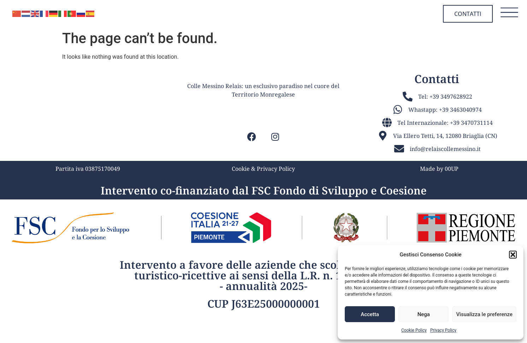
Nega (424, 314)
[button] (512, 254)
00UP (451, 199)
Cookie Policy (414, 330)
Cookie (241, 199)
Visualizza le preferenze (484, 314)
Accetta (370, 314)
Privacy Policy (443, 330)
